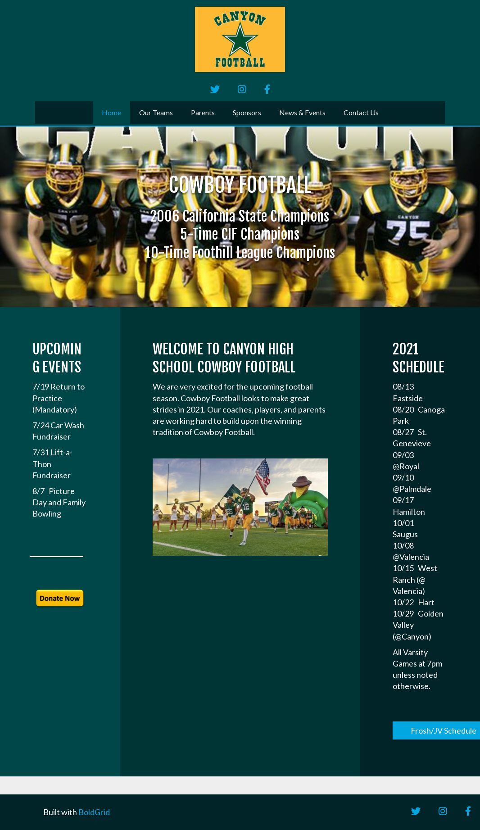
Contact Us (361, 112)
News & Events (302, 112)
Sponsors (247, 112)
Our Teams (156, 112)
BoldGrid (94, 812)
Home (111, 112)
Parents (203, 112)
